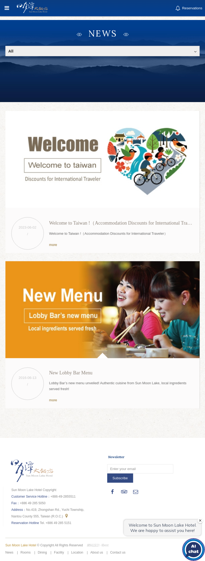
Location (77, 552)
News (9, 552)
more (53, 244)
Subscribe (120, 477)
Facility (59, 552)
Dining (42, 552)
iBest (105, 545)
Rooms (26, 552)
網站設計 (93, 545)
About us (96, 552)
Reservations (188, 8)
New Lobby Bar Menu (71, 372)
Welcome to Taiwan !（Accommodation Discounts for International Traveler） (125, 222)
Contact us (117, 552)
